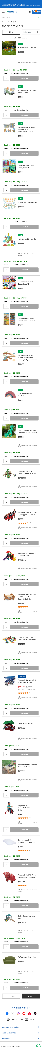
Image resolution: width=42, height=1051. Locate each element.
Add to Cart (24, 78)
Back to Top (38, 1046)
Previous (11, 996)
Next (30, 996)
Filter (11, 32)
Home (4, 22)
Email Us (32, 1020)
